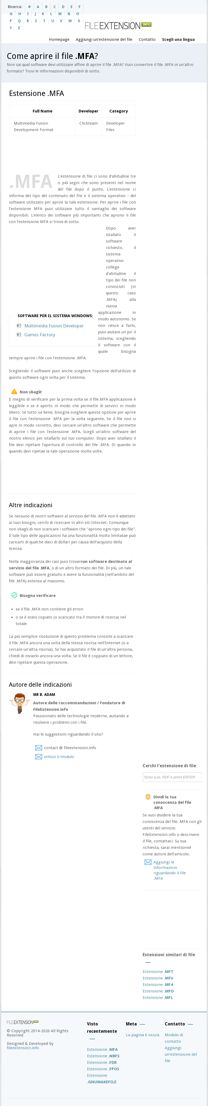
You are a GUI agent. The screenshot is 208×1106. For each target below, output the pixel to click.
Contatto (147, 39)
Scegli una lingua (178, 39)
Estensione (158, 971)
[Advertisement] (107, 153)
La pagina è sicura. (143, 1034)
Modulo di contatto (174, 1038)
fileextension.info (23, 1047)
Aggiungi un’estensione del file (104, 39)
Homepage (59, 39)
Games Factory (39, 334)
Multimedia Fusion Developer (54, 325)
